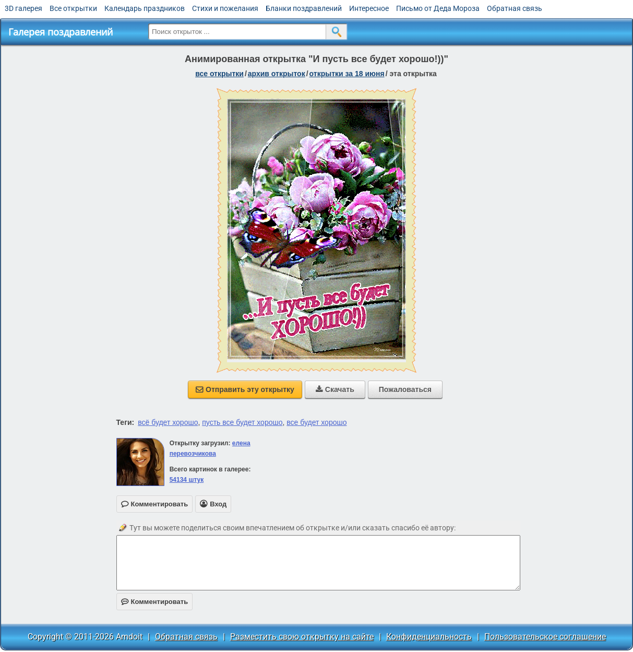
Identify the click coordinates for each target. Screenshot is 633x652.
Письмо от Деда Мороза (438, 8)
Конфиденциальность (429, 637)
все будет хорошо (316, 422)
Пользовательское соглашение (545, 637)
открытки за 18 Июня (347, 73)
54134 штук (187, 479)
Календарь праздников (144, 8)
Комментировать (154, 602)
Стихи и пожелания (225, 8)
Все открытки (73, 8)
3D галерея (23, 8)
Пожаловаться (405, 389)
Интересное (369, 8)
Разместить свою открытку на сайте (302, 637)
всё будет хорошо (168, 422)
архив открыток (276, 73)
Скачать (335, 389)
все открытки (219, 73)
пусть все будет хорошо (242, 422)
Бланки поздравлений (304, 8)
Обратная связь (514, 8)
